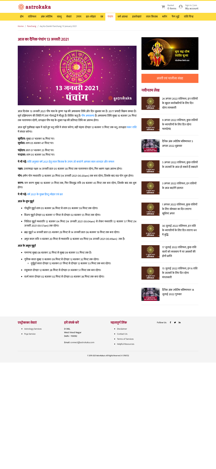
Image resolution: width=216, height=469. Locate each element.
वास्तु (59, 16)
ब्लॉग (164, 16)
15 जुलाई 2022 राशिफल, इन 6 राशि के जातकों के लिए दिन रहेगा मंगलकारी (179, 273)
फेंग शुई (175, 16)
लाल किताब (152, 16)
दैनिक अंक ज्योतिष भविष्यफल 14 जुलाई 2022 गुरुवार (178, 292)
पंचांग (110, 16)
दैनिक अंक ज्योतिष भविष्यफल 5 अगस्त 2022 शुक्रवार (177, 143)
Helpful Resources (125, 344)
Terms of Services (125, 339)
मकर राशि (131, 127)
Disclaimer (122, 329)
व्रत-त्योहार (91, 16)
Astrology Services (33, 329)
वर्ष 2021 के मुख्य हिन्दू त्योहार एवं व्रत (45, 194)
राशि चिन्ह (188, 16)
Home (21, 26)
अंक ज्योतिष (46, 16)
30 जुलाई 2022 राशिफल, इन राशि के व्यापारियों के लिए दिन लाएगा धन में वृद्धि (179, 230)
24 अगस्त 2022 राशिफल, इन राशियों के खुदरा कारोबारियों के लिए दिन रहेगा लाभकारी (180, 103)
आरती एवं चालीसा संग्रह (170, 78)
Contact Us (122, 334)
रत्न (101, 16)
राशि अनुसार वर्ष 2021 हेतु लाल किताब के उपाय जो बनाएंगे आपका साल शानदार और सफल (70, 161)
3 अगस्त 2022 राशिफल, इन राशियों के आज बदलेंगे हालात (179, 185)
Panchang (31, 26)
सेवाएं (69, 16)
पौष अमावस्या (87, 115)
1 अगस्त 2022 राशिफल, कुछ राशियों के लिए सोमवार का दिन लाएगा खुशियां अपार (179, 209)
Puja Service (29, 334)
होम (21, 16)
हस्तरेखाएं (136, 16)
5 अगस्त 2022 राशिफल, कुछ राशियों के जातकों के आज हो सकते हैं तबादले (180, 164)
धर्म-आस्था (123, 16)
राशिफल (32, 16)
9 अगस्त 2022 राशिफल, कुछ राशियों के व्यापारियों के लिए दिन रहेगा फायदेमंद (180, 124)
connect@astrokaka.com (82, 342)
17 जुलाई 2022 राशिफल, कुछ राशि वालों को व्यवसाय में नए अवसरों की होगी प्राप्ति (179, 251)
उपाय (78, 16)
